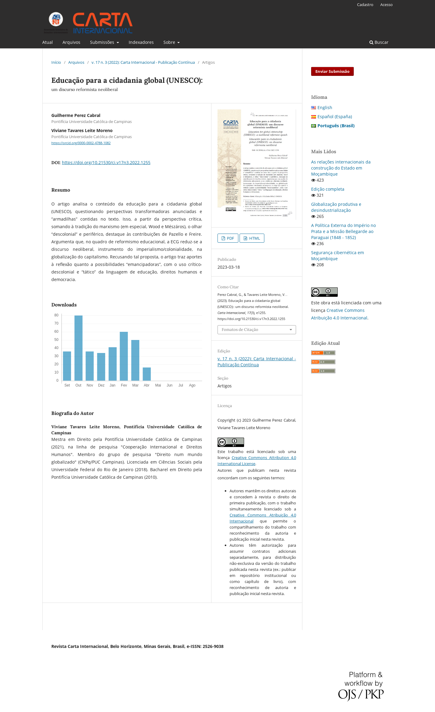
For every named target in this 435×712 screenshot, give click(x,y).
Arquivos (71, 42)
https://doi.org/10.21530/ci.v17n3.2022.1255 (106, 162)
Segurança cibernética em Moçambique (337, 255)
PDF (230, 238)
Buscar (378, 42)
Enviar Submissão (332, 71)
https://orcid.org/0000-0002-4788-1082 (81, 143)
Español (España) (334, 116)
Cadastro (365, 4)
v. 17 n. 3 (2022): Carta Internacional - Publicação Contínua (143, 62)
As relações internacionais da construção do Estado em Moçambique (341, 168)
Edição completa (327, 189)
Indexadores (141, 42)
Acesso (386, 4)
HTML (254, 238)
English (324, 107)
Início (56, 62)
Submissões (102, 42)
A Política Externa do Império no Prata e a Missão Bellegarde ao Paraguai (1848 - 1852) (343, 231)
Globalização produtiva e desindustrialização (336, 207)
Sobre (169, 42)
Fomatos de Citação (240, 329)
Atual (47, 42)
